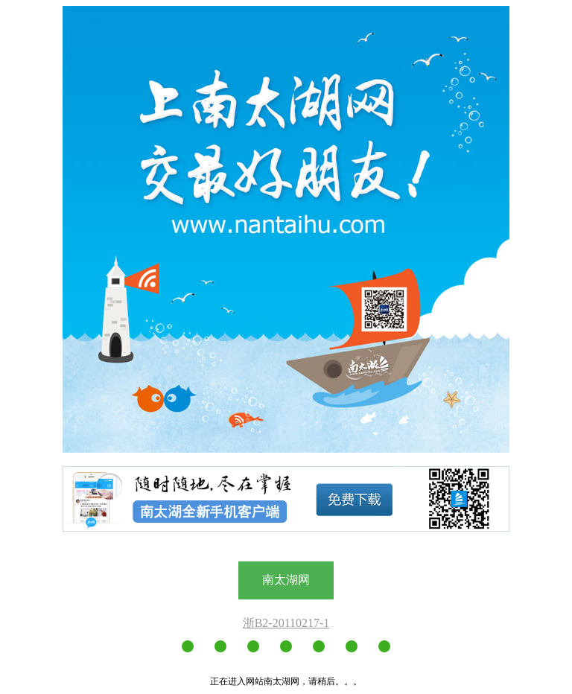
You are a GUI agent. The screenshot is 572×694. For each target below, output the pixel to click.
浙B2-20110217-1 (286, 623)
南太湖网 (286, 579)
